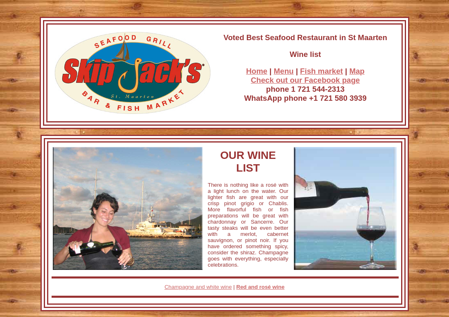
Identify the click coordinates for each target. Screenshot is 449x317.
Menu (284, 71)
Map (356, 71)
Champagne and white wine (198, 287)
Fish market (321, 71)
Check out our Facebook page (305, 80)
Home (256, 71)
